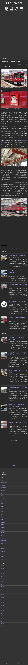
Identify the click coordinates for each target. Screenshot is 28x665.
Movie (21, 9)
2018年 (2, 586)
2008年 (2, 613)
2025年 (2, 568)
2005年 (2, 621)
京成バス (3, 551)
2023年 (2, 573)
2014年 (2, 597)
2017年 (2, 589)
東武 (2, 503)
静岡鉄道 (3, 522)
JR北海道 (3, 532)
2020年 (2, 581)
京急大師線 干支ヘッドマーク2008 (17, 301)
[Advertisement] (14, 42)
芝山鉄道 (3, 490)
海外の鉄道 (3, 540)
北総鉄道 (3, 485)
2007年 (2, 615)
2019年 (2, 584)
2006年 (2, 618)
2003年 (2, 626)
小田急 (2, 498)
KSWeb (14, 2)
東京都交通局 (4, 482)
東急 (2, 493)
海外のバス (3, 556)
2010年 (2, 608)
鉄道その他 (3, 543)
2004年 (2, 623)
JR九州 (2, 535)
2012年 (2, 602)
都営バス (3, 554)
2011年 (2, 605)
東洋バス (3, 548)
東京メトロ (3, 501)
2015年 (2, 594)
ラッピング (25, 248)
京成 (2, 477)
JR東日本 (3, 524)
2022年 (2, 576)
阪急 (2, 517)
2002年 (2, 629)
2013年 (2, 600)
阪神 (2, 519)
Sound (16, 9)
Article (11, 9)
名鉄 (2, 509)
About (6, 9)
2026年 (2, 565)
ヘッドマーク (20, 248)
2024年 (2, 571)
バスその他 (3, 559)
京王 (2, 495)
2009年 (2, 610)
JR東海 (2, 527)
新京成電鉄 (3, 487)
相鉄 (2, 506)
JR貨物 (2, 538)
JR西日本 (3, 530)
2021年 (2, 578)
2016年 (2, 592)
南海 (2, 514)
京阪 (2, 511)
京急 (14, 248)
